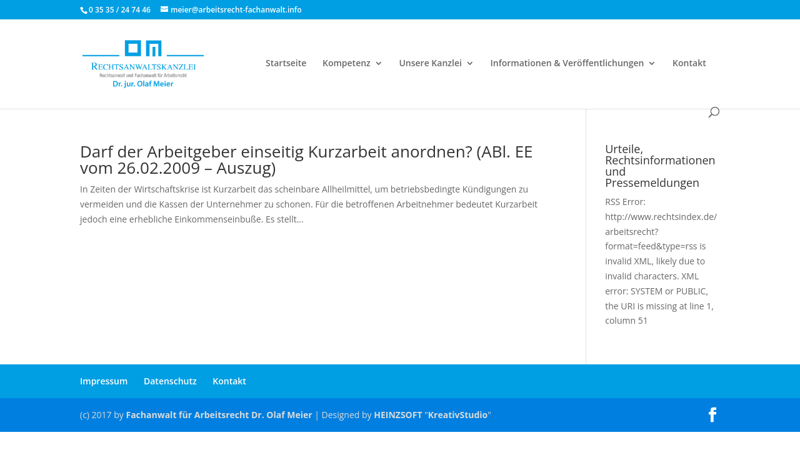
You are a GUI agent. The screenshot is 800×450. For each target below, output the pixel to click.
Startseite (286, 64)
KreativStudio (458, 415)
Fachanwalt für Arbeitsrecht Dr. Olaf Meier (219, 415)
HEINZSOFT (398, 415)
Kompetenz (346, 64)
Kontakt (689, 64)
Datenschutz (170, 381)
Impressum (104, 381)
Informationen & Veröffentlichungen (567, 64)
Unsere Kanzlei (430, 64)
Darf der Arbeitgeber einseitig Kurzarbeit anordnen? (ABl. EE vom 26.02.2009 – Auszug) (306, 159)
